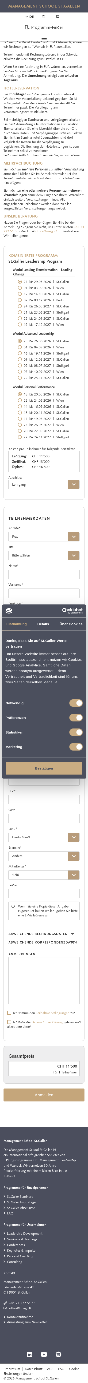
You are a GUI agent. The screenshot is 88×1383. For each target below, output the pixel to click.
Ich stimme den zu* (44, 1013)
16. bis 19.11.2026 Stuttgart (46, 353)
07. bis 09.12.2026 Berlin (44, 300)
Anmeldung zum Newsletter (27, 1322)
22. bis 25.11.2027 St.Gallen (46, 378)
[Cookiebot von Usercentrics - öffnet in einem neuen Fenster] (63, 611)
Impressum (12, 1369)
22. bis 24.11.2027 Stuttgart (46, 437)
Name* (13, 566)
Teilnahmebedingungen (52, 1013)
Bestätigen (44, 768)
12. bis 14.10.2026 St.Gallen (46, 294)
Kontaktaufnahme (20, 1317)
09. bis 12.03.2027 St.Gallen (46, 359)
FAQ (10, 1213)
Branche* (15, 847)
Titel (11, 547)
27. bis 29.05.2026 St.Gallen (46, 282)
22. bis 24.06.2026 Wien (44, 400)
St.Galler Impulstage (21, 1202)
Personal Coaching (20, 1256)
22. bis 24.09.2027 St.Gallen (46, 318)
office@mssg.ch (46, 231)
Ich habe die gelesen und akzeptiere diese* (44, 1024)
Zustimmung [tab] (16, 624)
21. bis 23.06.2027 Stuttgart (46, 312)
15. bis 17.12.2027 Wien (44, 325)
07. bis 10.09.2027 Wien (44, 372)
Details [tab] (43, 624)
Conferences (16, 1245)
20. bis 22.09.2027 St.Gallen (46, 431)
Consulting (14, 1262)
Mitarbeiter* (17, 866)
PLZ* (12, 791)
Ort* (11, 810)
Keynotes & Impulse (21, 1250)
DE (29, 17)
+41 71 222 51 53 (22, 1303)
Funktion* (15, 603)
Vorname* (15, 584)
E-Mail (12, 885)
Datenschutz (33, 1369)
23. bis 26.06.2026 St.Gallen (46, 341)
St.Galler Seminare (20, 1196)
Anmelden (44, 1094)
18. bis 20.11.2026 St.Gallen (46, 413)
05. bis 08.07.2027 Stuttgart (46, 365)
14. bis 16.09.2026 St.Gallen (46, 406)
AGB (50, 1369)
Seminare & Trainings (22, 1239)
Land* (12, 829)
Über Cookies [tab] (71, 624)
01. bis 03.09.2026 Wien (44, 288)
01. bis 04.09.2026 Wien (44, 347)
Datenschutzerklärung (47, 1022)
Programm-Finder (44, 27)
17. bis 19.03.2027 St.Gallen (46, 419)
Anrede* (14, 528)
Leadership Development (24, 1233)
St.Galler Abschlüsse (21, 1208)
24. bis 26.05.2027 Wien (44, 425)
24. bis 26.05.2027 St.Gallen (46, 306)
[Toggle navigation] (44, 38)
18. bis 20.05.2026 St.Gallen (46, 394)
